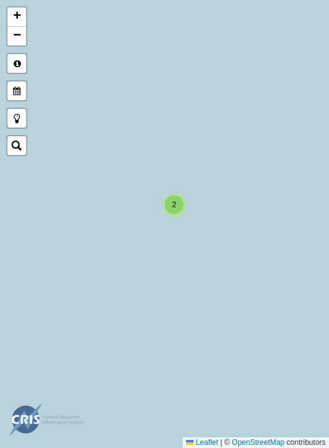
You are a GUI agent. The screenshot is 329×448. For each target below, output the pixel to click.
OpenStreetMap (258, 442)
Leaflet (202, 442)
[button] (174, 204)
